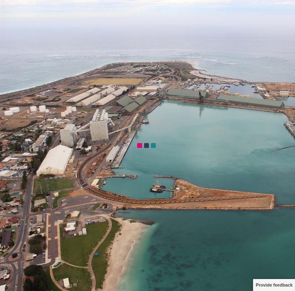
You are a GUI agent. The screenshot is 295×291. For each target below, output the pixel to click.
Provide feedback (274, 285)
